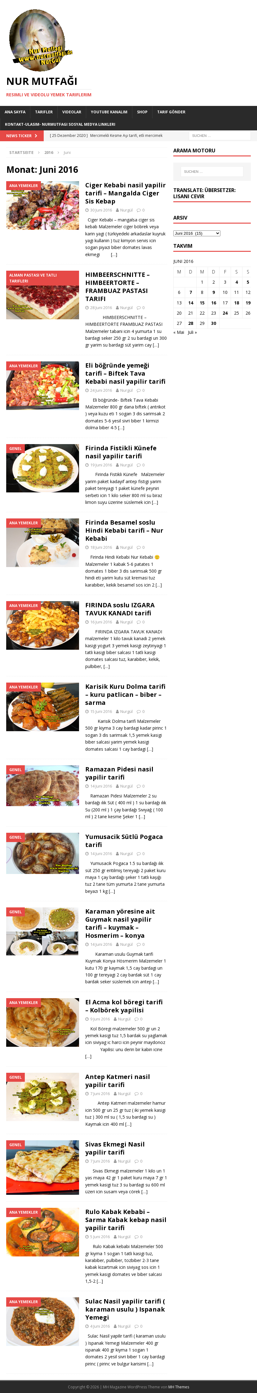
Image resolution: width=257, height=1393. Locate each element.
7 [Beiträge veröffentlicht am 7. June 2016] (190, 292)
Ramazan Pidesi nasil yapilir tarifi (119, 773)
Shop (142, 112)
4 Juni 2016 (100, 1326)
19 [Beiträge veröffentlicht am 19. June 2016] (248, 303)
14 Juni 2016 (101, 786)
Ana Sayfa (15, 112)
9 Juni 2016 (100, 1019)
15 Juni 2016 (101, 711)
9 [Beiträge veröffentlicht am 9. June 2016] (213, 292)
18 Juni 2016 (101, 547)
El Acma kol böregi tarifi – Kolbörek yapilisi (124, 1006)
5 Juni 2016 (100, 1236)
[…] (114, 254)
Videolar (71, 112)
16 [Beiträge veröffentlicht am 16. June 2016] (213, 303)
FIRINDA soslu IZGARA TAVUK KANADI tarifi (120, 609)
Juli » (192, 332)
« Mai (178, 332)
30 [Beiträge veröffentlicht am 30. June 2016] (213, 323)
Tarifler (44, 112)
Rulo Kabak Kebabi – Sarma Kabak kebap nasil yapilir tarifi (125, 1219)
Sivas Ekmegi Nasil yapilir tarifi (115, 1148)
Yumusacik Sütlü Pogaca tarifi (124, 840)
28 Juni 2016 (101, 307)
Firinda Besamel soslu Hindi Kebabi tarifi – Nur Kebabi (124, 530)
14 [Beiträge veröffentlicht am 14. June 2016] (190, 303)
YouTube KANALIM (109, 112)
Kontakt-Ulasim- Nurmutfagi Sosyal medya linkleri (60, 124)
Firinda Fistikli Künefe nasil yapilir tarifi (121, 452)
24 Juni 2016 (101, 390)
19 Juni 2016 (101, 465)
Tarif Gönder (171, 112)
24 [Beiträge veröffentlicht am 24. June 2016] (225, 313)
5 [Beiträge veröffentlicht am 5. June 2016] (248, 282)
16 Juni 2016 (101, 622)
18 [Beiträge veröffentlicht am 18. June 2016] (236, 303)
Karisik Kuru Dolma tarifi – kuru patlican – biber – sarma (125, 694)
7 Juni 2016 (100, 1093)
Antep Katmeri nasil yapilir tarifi (117, 1080)
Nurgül (126, 210)
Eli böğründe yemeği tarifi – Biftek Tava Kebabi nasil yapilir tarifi (125, 373)
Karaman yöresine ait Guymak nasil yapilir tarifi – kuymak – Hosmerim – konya (120, 923)
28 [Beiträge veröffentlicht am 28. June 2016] (190, 323)
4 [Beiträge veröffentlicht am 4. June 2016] (236, 282)
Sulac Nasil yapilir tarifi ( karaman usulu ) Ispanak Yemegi (125, 1309)
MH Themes (178, 1387)
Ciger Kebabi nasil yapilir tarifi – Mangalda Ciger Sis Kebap (125, 193)
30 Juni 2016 (101, 210)
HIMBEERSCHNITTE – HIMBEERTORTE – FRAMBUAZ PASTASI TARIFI (117, 286)
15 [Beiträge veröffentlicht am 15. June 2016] (202, 303)
